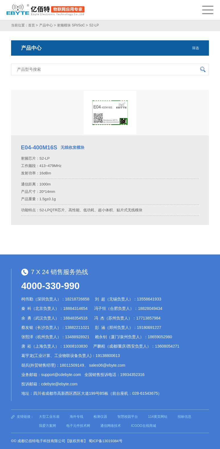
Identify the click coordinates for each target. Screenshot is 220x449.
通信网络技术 (110, 426)
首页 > (33, 25)
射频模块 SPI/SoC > (72, 25)
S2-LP (94, 25)
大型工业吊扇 (49, 417)
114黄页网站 (157, 417)
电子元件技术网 (78, 426)
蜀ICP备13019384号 (106, 441)
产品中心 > (47, 25)
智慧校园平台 (127, 417)
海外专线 (76, 417)
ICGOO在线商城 (143, 426)
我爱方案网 (47, 426)
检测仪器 (100, 417)
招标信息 (184, 417)
